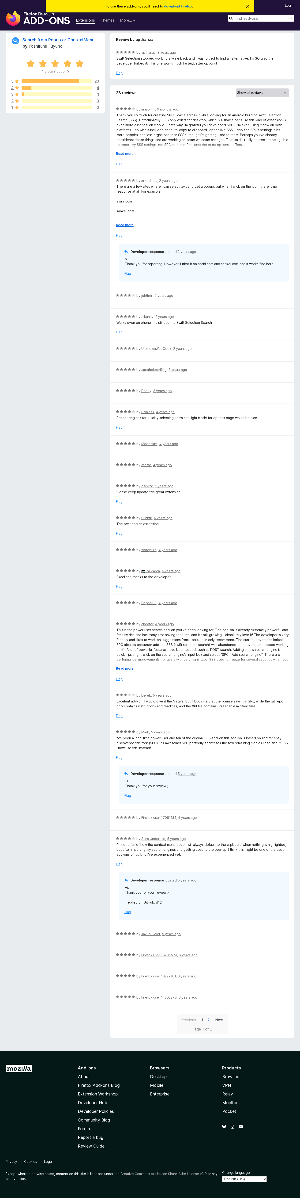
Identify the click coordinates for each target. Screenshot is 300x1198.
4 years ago (165, 412)
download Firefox (178, 6)
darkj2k (147, 486)
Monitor (230, 1102)
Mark (145, 732)
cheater (147, 624)
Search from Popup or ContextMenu (58, 39)
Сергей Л (149, 603)
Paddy (146, 391)
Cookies (30, 1162)
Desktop (158, 1076)
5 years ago (162, 695)
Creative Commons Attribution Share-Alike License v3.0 (163, 1174)
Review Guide (91, 1146)
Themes (107, 20)
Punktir (146, 518)
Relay (227, 1093)
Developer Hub (92, 1102)
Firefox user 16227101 (158, 976)
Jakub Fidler (150, 934)
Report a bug (90, 1137)
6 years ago (188, 955)
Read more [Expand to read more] (125, 154)
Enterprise (159, 1093)
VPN (226, 1085)
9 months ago (167, 109)
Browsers (231, 1076)
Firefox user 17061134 (158, 818)
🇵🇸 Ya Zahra (150, 571)
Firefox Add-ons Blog (99, 1085)
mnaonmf (148, 109)
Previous (188, 1020)
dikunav (147, 317)
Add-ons (87, 1067)
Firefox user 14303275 (159, 997)
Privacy (11, 1162)
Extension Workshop (98, 1093)
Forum (84, 1128)
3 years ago (167, 52)
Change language (236, 1173)
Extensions (85, 20)
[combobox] (261, 18)
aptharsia (148, 52)
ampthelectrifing (154, 370)
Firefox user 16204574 (159, 955)
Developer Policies (96, 1111)
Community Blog (94, 1120)
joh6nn (147, 296)
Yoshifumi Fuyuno (45, 46)
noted (49, 1174)
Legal (48, 1162)
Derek (146, 695)
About (84, 1076)
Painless (147, 412)
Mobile (156, 1085)
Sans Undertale (153, 839)
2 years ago (168, 181)
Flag (119, 73)
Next (219, 1020)
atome (146, 465)
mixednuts (149, 181)
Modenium (149, 444)
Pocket (229, 1111)
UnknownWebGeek (156, 349)
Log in (289, 5)
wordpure (149, 550)
